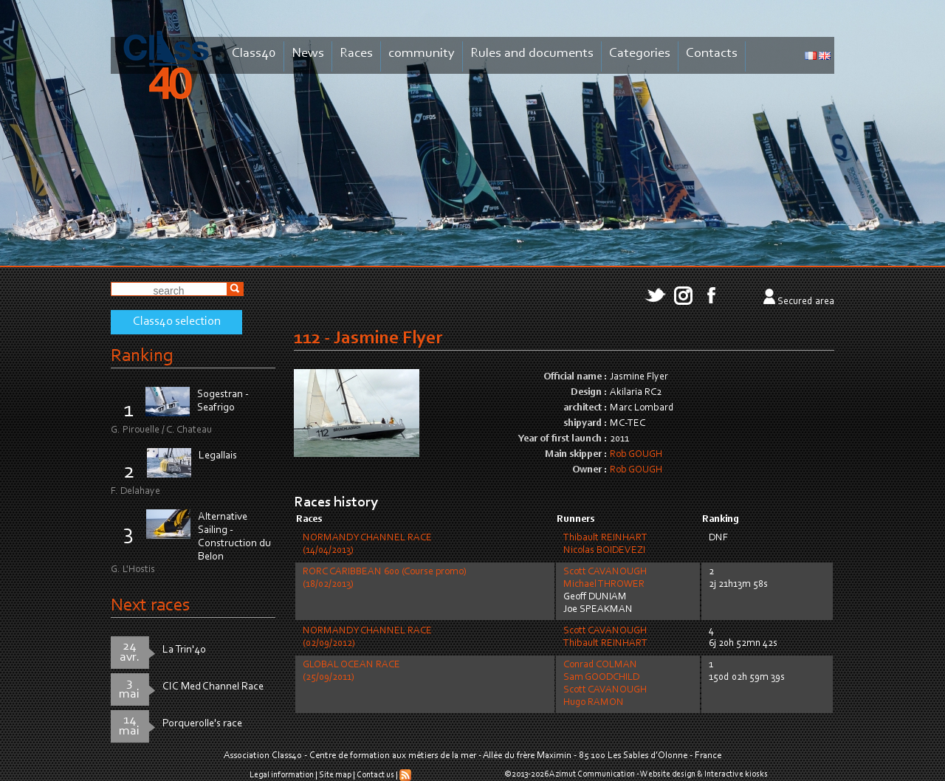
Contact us (375, 775)
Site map (335, 775)
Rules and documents (532, 54)
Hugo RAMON (593, 703)
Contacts (712, 54)
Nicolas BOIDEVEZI (604, 551)
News (308, 54)
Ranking (142, 356)
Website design (667, 774)
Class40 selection (177, 322)
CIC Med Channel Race (213, 686)
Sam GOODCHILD (601, 677)
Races (356, 54)
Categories (639, 54)
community (421, 54)
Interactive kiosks (736, 774)
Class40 (254, 54)
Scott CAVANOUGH (605, 572)
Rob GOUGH (636, 455)
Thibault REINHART (605, 538)
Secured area (805, 302)
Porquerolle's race (202, 723)
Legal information (282, 775)
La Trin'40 (184, 650)
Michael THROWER (604, 584)
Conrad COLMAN (600, 665)
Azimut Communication (592, 774)
